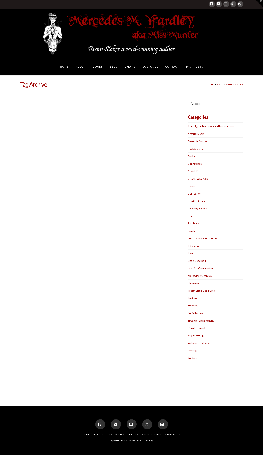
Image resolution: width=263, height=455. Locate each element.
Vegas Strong (196, 335)
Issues (192, 253)
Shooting (193, 305)
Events (129, 434)
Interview (193, 245)
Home (86, 434)
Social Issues (195, 313)
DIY (190, 215)
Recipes (192, 298)
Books (191, 156)
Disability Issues (197, 208)
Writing (192, 350)
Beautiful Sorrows (198, 141)
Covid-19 (193, 171)
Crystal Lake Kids (198, 178)
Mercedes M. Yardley (200, 275)
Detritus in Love (197, 201)
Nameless (193, 283)
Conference (195, 163)
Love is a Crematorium (200, 268)
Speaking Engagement (201, 320)
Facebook (193, 223)
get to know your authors (202, 238)
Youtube (193, 357)
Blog (118, 434)
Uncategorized (196, 328)
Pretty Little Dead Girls (201, 290)
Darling (192, 186)
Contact (158, 434)
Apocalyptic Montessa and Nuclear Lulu (211, 126)
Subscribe (143, 434)
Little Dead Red (197, 260)
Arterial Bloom (196, 133)
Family (191, 231)
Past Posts (173, 434)
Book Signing (195, 148)
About (97, 434)
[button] (259, 3)
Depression (194, 193)
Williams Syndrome (199, 342)
